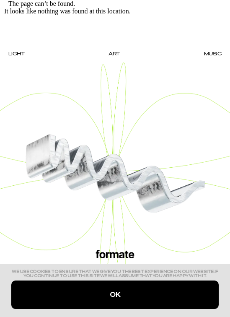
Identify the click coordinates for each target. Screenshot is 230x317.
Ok (115, 294)
